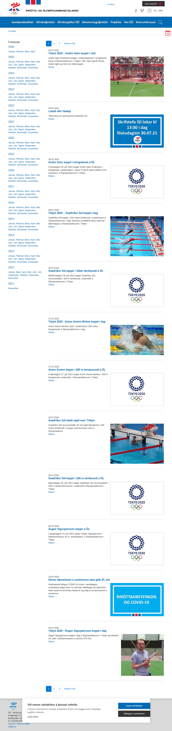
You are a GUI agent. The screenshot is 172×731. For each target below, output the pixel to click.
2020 (11, 137)
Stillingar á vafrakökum (128, 714)
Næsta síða (69, 43)
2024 (11, 73)
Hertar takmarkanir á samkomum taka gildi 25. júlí (79, 579)
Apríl (33, 51)
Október (12, 67)
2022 (11, 105)
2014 (11, 235)
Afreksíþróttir (45, 22)
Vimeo (142, 10)
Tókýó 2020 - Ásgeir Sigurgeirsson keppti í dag (77, 630)
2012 (11, 267)
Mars (27, 51)
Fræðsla (116, 22)
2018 (11, 170)
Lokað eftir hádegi (59, 111)
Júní (10, 64)
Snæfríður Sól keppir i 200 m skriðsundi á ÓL (76, 478)
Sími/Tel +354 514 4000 (18, 724)
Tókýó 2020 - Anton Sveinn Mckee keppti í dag (76, 321)
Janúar (11, 51)
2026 (11, 46)
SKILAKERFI (151, 4)
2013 (11, 251)
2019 (11, 154)
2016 (11, 202)
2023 (11, 89)
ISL (155, 11)
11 (167, 33)
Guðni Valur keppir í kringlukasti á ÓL (71, 162)
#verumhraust (146, 22)
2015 (11, 218)
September (30, 64)
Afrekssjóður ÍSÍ (68, 22)
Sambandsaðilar (23, 22)
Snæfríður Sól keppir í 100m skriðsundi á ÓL (75, 270)
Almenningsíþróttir (95, 22)
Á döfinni (111, 4)
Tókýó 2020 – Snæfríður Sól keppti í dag (73, 213)
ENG (160, 11)
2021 (11, 121)
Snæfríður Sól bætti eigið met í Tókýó (71, 420)
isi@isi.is (12, 726)
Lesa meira (33, 716)
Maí (38, 61)
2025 (11, 57)
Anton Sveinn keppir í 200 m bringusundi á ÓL (77, 369)
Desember (33, 67)
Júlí (15, 64)
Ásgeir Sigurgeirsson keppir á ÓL (69, 529)
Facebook (135, 10)
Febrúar (20, 51)
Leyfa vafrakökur (128, 706)
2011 (11, 283)
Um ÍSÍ (128, 22)
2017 (11, 186)
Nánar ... (52, 67)
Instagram (149, 10)
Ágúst (21, 64)
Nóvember (22, 67)
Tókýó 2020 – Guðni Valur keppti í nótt (72, 53)
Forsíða (12, 31)
